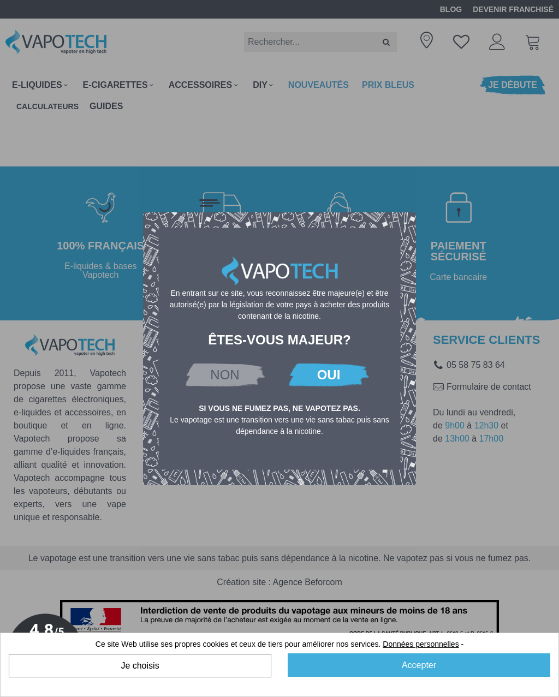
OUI (329, 374)
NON (224, 374)
